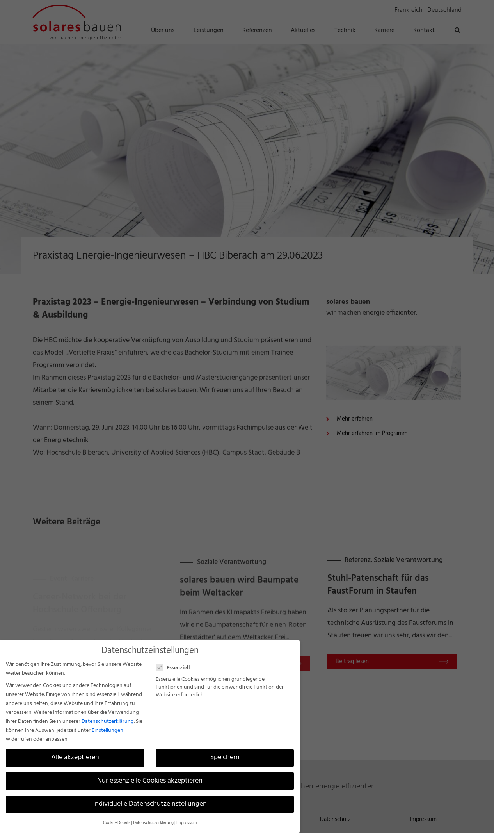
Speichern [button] (225, 757)
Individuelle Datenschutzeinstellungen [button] (150, 804)
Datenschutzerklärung (108, 721)
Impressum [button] (186, 823)
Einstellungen (107, 730)
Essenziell (176, 668)
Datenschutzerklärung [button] (153, 823)
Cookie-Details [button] (116, 823)
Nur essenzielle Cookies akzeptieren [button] (150, 781)
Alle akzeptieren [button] (75, 757)
